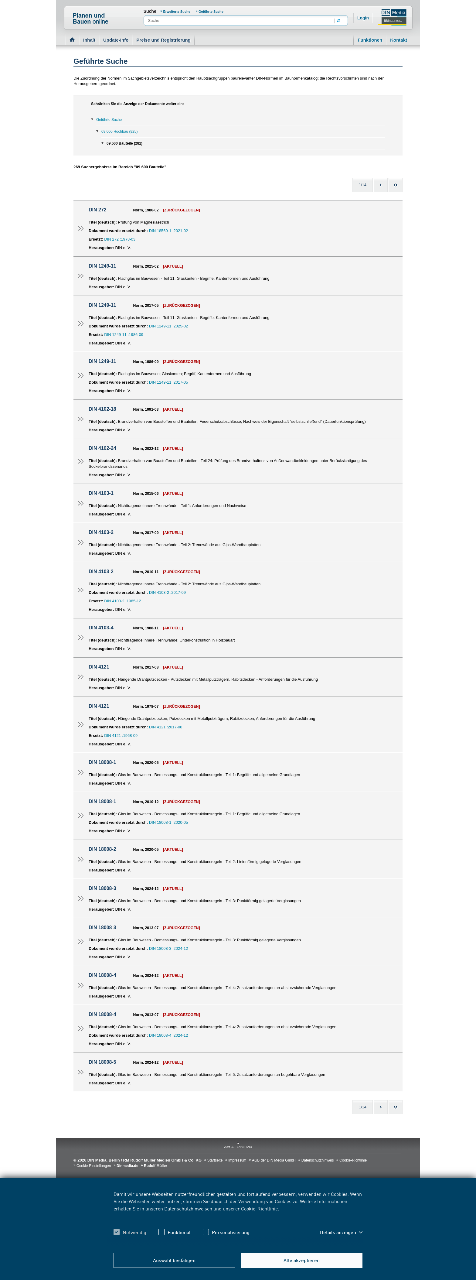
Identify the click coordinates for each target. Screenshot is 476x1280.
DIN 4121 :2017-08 (165, 727)
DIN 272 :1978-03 (119, 239)
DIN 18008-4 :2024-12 (168, 1035)
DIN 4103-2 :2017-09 (167, 592)
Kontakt (398, 40)
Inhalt (89, 40)
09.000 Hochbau (119, 131)
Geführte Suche (211, 11)
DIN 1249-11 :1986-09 (123, 334)
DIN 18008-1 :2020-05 (168, 822)
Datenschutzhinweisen (188, 1208)
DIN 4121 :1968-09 (121, 735)
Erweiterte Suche (177, 11)
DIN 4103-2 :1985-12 (122, 601)
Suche (150, 11)
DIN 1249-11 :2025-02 (168, 326)
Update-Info (115, 40)
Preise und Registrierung (163, 40)
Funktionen (370, 40)
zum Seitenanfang (238, 1146)
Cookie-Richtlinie (259, 1208)
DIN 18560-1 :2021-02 (168, 230)
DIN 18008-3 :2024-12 (168, 948)
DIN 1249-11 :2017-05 (168, 382)
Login (363, 17)
